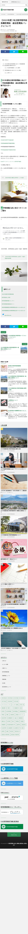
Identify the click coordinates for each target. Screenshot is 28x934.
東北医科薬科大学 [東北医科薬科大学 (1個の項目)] (11, 724)
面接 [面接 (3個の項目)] (7, 731)
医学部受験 (12, 30)
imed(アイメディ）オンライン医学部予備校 (11, 161)
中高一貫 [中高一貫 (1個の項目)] (22, 704)
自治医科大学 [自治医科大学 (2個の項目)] (17, 728)
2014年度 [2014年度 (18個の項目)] (10, 698)
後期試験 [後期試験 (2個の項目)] (21, 718)
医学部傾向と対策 (6, 297)
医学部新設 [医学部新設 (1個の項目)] (15, 711)
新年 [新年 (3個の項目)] (13, 721)
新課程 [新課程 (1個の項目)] (17, 721)
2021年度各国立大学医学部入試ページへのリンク (13, 307)
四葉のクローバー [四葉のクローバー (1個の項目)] (20, 714)
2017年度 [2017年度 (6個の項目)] (4, 701)
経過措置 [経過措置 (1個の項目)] (10, 728)
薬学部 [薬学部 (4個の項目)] (3, 731)
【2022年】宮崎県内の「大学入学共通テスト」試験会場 (13, 648)
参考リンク (8, 73)
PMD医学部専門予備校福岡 (7, 140)
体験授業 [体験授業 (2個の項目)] (3, 708)
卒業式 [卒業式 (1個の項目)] (3, 714)
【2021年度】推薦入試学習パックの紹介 (14, 177)
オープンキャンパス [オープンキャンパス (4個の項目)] (6, 704)
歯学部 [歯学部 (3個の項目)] (18, 724)
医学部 (7, 30)
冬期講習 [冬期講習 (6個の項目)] (16, 708)
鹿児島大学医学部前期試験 (14, 365)
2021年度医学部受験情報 (8, 294)
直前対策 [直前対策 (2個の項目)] (24, 724)
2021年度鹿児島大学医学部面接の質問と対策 (11, 449)
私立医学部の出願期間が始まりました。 (17, 410)
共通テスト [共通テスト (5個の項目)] (9, 708)
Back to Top (14, 834)
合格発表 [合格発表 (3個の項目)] (12, 714)
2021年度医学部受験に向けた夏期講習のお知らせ (12, 628)
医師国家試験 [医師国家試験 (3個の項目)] (23, 711)
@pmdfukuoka (6, 315)
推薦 (16, 30)
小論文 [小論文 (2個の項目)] (15, 718)
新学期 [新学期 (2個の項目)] (8, 721)
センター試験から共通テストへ (7, 584)
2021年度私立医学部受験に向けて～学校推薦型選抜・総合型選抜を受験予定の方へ (14, 64)
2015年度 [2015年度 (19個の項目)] (16, 698)
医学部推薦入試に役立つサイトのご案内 (12, 70)
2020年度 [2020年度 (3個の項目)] (10, 701)
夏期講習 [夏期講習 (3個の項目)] (10, 718)
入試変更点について (13, 400)
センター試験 (5, 664)
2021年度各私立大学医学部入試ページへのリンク (13, 310)
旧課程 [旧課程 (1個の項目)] (22, 721)
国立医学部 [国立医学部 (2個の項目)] (4, 718)
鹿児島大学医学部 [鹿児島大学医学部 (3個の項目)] (5, 734)
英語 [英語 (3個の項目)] (23, 728)
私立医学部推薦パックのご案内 (12, 68)
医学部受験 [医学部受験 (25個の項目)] (8, 711)
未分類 (3, 683)
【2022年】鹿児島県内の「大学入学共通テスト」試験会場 (13, 490)
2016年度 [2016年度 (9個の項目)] (22, 698)
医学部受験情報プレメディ (8, 300)
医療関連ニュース (6, 675)
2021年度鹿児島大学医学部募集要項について (11, 535)
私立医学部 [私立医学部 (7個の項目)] (4, 728)
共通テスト (10, 492)
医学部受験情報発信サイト (8, 304)
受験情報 (4, 679)
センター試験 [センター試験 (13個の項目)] (15, 704)
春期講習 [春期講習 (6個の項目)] (3, 724)
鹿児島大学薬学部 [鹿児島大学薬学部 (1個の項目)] (15, 734)
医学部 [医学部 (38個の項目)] (3, 711)
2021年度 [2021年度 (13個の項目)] (16, 701)
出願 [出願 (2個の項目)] (21, 708)
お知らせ (10, 630)
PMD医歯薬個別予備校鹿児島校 (8, 149)
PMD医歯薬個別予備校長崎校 (8, 143)
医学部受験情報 (11, 29)
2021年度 (4, 30)
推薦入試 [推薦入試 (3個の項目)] (3, 721)
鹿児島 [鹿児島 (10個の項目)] (11, 731)
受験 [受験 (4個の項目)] (7, 714)
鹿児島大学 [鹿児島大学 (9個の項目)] (17, 731)
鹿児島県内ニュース (6, 686)
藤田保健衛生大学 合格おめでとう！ (9, 559)
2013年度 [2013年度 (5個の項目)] (4, 698)
